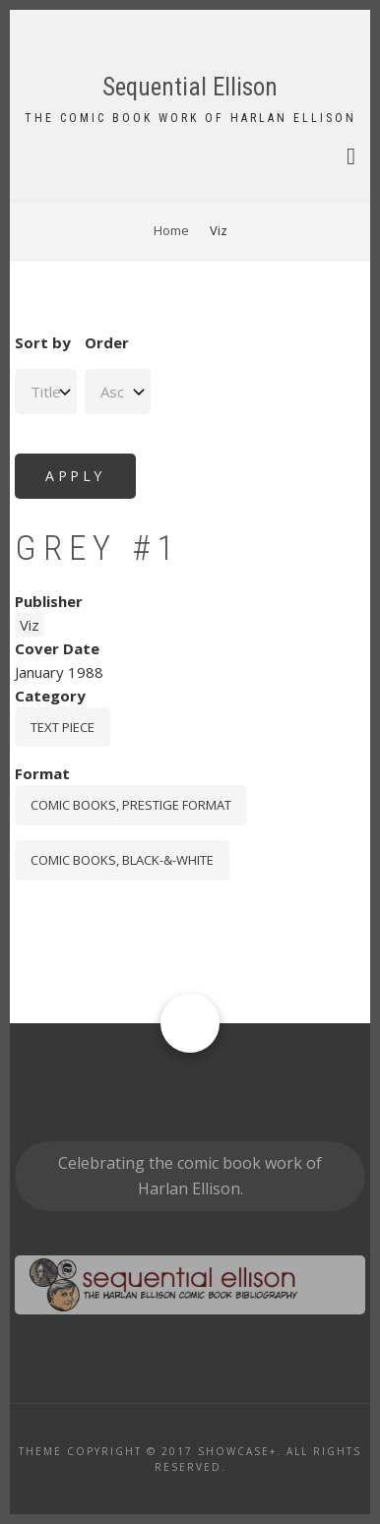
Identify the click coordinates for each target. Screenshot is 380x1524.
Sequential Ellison (190, 87)
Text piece (63, 727)
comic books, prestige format (131, 805)
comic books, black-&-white (122, 860)
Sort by (43, 342)
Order (107, 342)
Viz (29, 625)
